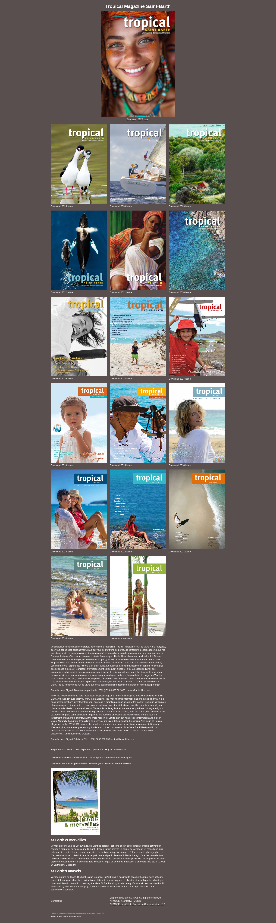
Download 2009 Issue (121, 638)
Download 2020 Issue (180, 292)
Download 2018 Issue (121, 378)
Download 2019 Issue (62, 378)
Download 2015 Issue (121, 465)
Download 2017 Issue (180, 378)
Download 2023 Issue (180, 206)
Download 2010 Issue (62, 638)
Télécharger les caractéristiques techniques (109, 757)
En (162, 904)
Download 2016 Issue (62, 465)
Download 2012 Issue (121, 551)
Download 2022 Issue (62, 292)
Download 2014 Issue (180, 465)
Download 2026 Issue (138, 119)
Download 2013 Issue (62, 551)
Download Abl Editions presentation (69, 763)
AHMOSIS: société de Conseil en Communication (135, 904)
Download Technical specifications (68, 757)
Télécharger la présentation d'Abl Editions (110, 763)
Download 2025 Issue (62, 206)
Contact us (56, 901)
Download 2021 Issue (121, 292)
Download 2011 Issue (180, 551)
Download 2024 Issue (121, 206)
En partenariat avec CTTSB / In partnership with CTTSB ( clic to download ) (89, 749)
